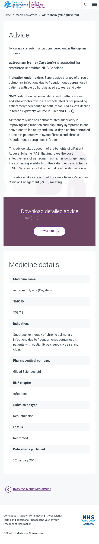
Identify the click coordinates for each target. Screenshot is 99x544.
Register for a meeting (32, 515)
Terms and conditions (16, 519)
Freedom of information (17, 524)
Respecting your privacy (45, 519)
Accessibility (54, 515)
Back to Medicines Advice (28, 489)
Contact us (10, 515)
